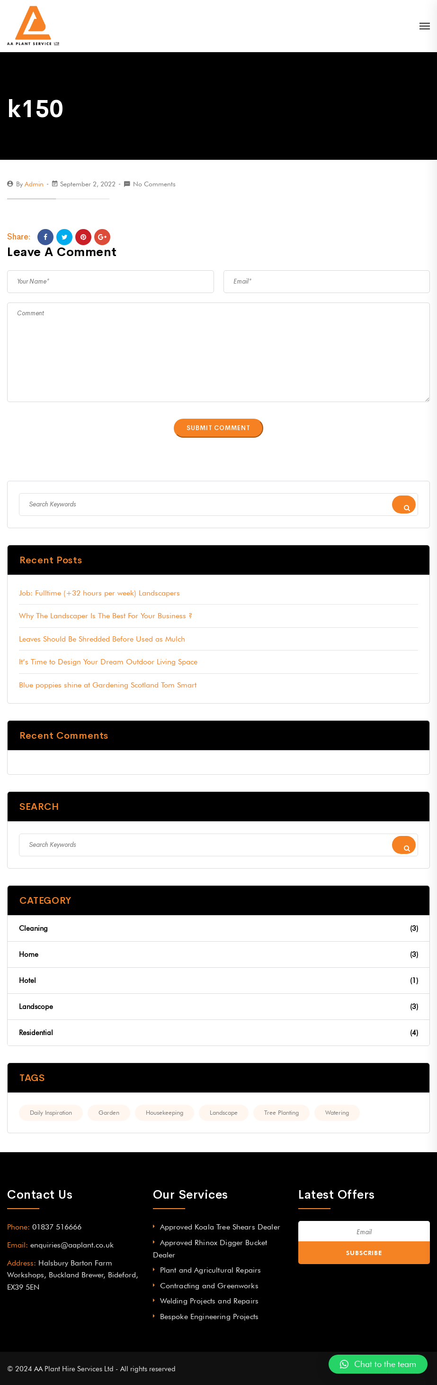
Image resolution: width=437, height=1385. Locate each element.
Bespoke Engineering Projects (209, 1316)
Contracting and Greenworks (209, 1285)
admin (34, 184)
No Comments (154, 184)
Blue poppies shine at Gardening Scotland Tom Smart (107, 684)
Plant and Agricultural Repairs (210, 1270)
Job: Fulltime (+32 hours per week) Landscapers (99, 592)
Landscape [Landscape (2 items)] (224, 1112)
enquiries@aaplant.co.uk (72, 1244)
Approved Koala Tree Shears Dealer (220, 1226)
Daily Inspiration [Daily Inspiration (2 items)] (51, 1112)
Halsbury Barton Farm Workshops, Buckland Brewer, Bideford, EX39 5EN (72, 1275)
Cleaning (218, 928)
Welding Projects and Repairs (209, 1300)
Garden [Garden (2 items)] (108, 1112)
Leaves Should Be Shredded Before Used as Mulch (102, 638)
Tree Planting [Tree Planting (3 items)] (281, 1112)
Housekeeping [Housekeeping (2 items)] (164, 1112)
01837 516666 (56, 1226)
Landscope (218, 1006)
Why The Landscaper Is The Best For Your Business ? (105, 615)
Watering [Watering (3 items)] (337, 1112)
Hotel (218, 980)
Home (218, 954)
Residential (218, 1032)
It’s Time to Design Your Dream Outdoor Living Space (108, 661)
